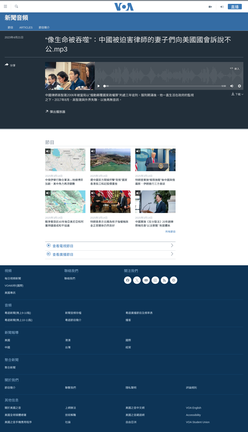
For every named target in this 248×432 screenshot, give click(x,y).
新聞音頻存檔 (73, 312)
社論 (68, 422)
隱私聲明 (131, 387)
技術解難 (70, 415)
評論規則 (191, 387)
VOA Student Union (197, 422)
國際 (128, 340)
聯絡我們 (69, 278)
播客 (128, 320)
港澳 (68, 340)
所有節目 (170, 231)
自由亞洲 (131, 422)
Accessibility (193, 415)
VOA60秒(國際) (14, 285)
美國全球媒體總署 (15, 415)
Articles (26, 27)
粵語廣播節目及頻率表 (139, 312)
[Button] (10, 66)
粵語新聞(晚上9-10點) (18, 312)
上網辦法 (70, 407)
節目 (10, 27)
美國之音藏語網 (135, 415)
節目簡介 (44, 27)
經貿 (128, 347)
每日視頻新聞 (13, 278)
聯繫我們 (70, 387)
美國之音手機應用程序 (18, 422)
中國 (7, 347)
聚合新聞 (10, 367)
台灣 (68, 347)
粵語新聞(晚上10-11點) (18, 320)
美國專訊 (10, 292)
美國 (7, 340)
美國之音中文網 (135, 407)
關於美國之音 (13, 407)
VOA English (193, 407)
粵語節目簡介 (73, 320)
